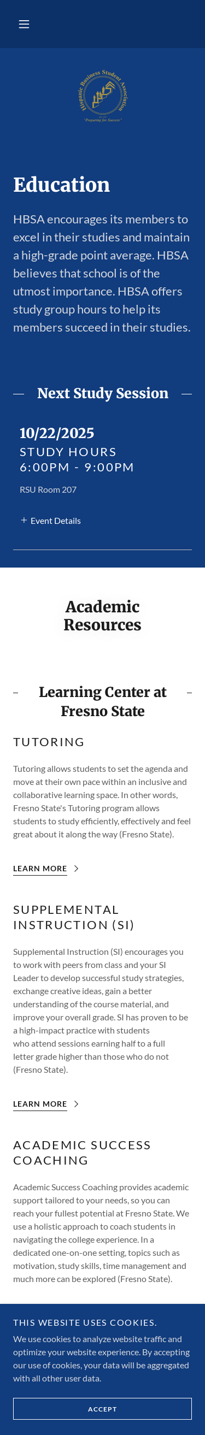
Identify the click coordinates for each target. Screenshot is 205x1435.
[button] (24, 24)
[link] (102, 96)
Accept (65, 1409)
